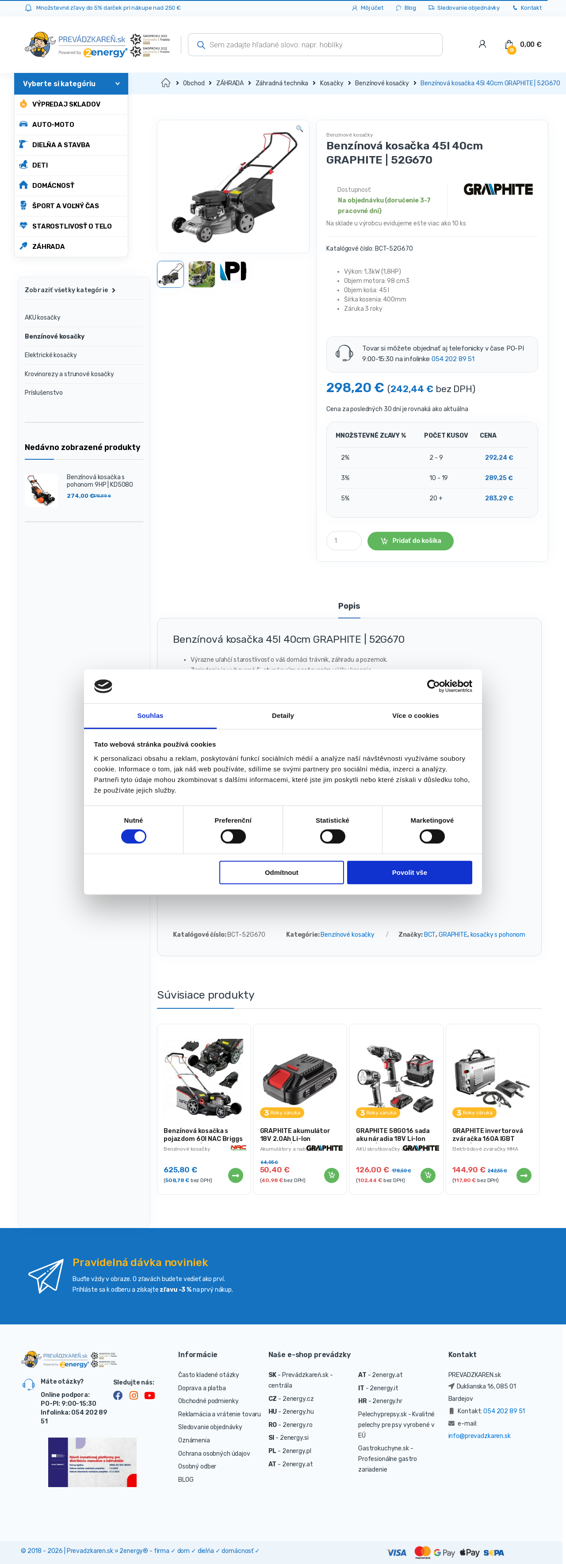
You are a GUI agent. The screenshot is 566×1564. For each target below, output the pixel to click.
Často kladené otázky (208, 1375)
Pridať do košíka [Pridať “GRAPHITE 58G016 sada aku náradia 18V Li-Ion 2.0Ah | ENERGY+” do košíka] (428, 1175)
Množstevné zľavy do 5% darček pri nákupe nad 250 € (108, 7)
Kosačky (332, 83)
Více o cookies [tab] (415, 715)
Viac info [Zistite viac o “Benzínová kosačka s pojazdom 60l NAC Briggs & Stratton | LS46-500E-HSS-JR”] (235, 1175)
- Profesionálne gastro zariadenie (387, 1459)
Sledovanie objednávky (464, 8)
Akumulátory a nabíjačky (290, 1149)
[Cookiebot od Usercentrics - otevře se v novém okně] (433, 686)
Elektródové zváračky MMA (485, 1149)
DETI (33, 164)
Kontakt (526, 8)
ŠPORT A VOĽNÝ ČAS (59, 205)
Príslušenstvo (44, 393)
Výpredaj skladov (59, 103)
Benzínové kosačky (382, 83)
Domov (166, 83)
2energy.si (294, 1438)
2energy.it (384, 1388)
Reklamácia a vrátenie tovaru (219, 1414)
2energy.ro (298, 1425)
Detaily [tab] (283, 715)
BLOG (185, 1480)
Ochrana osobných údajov (214, 1453)
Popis (349, 606)
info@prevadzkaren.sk (479, 1436)
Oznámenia (194, 1440)
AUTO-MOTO (46, 124)
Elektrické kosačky (50, 355)
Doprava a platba (202, 1388)
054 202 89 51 (453, 359)
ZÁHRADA (42, 246)
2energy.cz (298, 1399)
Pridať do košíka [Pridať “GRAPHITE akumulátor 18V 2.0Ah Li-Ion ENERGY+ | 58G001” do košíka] (331, 1175)
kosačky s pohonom (498, 934)
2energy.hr (387, 1401)
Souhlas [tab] (150, 715)
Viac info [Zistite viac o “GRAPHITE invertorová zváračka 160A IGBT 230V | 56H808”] (524, 1175)
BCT (430, 934)
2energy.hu (298, 1411)
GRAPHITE (453, 934)
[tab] (349, 610)
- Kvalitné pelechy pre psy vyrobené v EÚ (396, 1425)
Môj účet (367, 8)
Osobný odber (197, 1466)
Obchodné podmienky (208, 1401)
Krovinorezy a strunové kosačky (69, 374)
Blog (405, 8)
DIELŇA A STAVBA (54, 144)
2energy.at (297, 1464)
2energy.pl (296, 1451)
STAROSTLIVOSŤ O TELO (65, 225)
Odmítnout (281, 872)
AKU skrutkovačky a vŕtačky (390, 1149)
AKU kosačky (42, 317)
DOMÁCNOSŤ (46, 185)
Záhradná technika (282, 83)
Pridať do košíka (417, 540)
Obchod (193, 83)
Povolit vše (409, 872)
